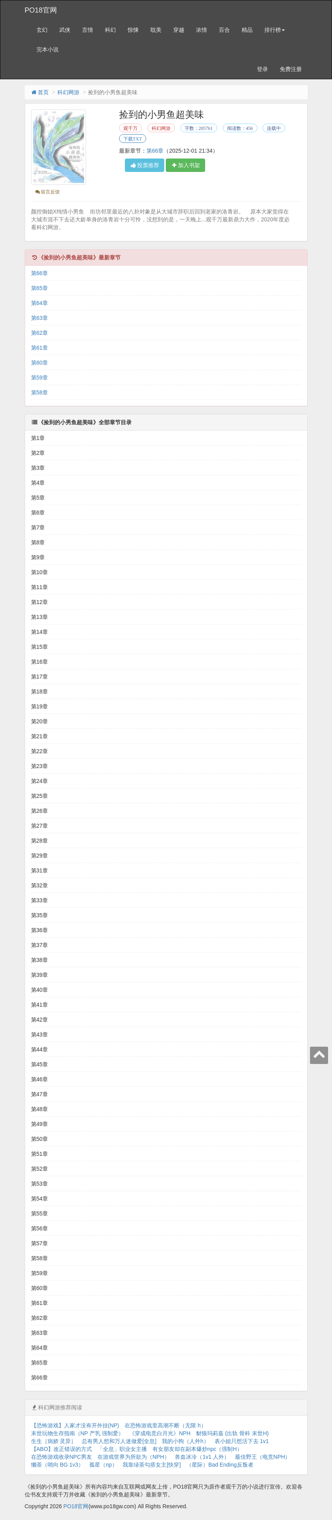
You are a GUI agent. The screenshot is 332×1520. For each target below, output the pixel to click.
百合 (224, 30)
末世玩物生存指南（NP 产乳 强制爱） (77, 1433)
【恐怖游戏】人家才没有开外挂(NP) (75, 1425)
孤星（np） (103, 1465)
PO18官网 (41, 10)
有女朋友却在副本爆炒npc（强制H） (197, 1449)
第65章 (39, 288)
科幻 (110, 30)
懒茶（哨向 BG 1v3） (57, 1465)
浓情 (201, 30)
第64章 (39, 303)
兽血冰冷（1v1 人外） (202, 1457)
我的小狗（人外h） (185, 1441)
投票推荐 (144, 165)
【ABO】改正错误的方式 (61, 1449)
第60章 (39, 362)
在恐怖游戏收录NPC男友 (61, 1457)
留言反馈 (47, 192)
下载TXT (132, 139)
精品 (247, 30)
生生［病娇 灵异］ (54, 1441)
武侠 (64, 30)
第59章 (39, 377)
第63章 (39, 318)
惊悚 (133, 30)
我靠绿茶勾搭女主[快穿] (152, 1465)
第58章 (39, 392)
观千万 (130, 128)
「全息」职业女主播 (122, 1449)
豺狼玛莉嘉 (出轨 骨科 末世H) (232, 1433)
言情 (87, 30)
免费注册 (291, 69)
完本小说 (48, 49)
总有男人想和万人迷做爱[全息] (119, 1441)
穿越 (178, 30)
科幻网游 (68, 92)
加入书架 (185, 165)
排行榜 (274, 30)
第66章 (155, 151)
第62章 (39, 333)
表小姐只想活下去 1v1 (242, 1441)
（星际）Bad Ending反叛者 (219, 1465)
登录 (262, 69)
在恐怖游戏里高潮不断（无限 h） (165, 1425)
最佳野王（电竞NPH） (263, 1457)
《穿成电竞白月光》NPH (160, 1433)
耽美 (155, 30)
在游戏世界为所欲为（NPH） (133, 1457)
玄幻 (42, 30)
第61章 (39, 348)
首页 (40, 92)
